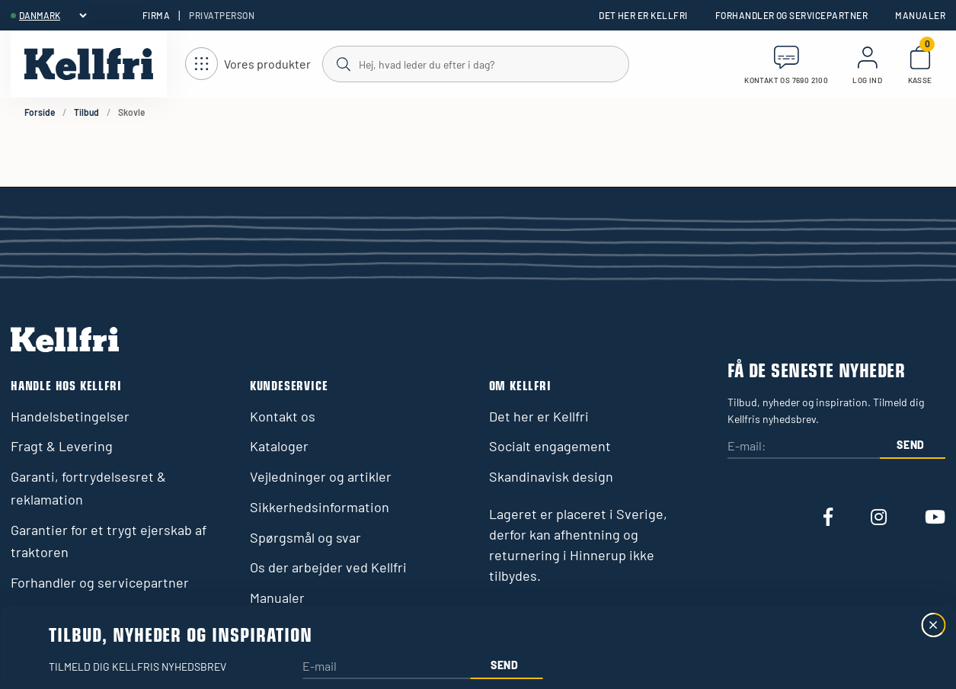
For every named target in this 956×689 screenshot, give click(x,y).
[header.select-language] (52, 15)
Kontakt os (282, 416)
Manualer (920, 15)
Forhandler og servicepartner (791, 15)
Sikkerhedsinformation (319, 506)
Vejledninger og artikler (321, 476)
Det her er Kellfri (643, 15)
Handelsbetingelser (70, 416)
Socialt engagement (550, 445)
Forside (39, 112)
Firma (156, 15)
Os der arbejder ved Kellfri (328, 567)
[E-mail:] (803, 447)
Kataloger (279, 445)
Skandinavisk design (551, 476)
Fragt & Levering (62, 445)
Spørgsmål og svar (305, 537)
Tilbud (86, 112)
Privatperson (221, 15)
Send (911, 444)
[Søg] (475, 63)
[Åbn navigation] (248, 64)
